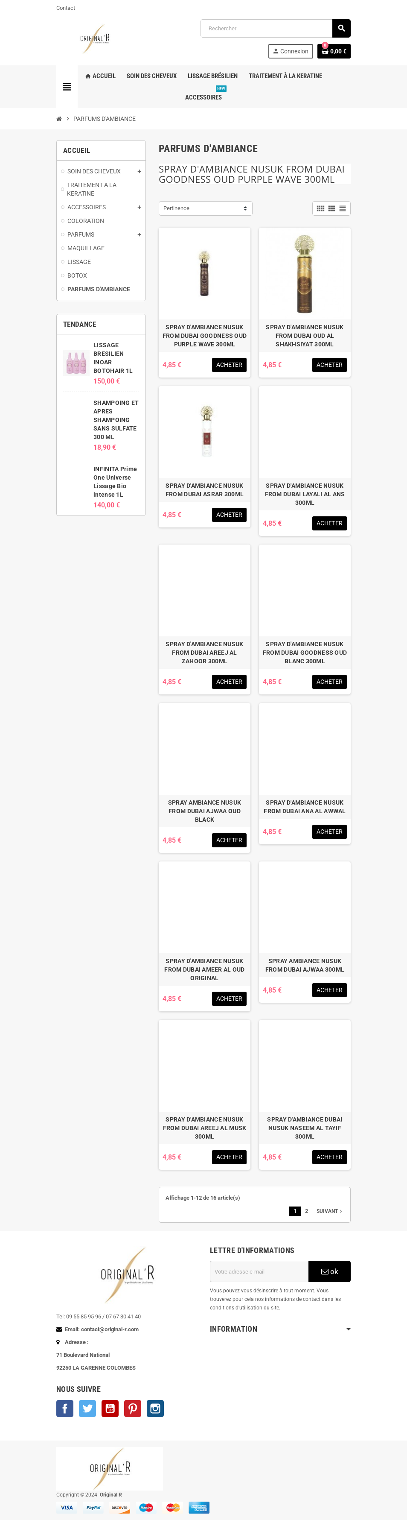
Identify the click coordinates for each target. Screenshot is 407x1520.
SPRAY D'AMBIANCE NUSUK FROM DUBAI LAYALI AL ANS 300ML (305, 494)
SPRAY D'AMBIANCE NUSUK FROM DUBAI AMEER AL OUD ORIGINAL (204, 969)
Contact (65, 8)
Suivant (330, 1211)
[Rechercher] (275, 28)
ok (329, 1271)
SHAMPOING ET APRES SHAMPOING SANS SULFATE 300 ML (116, 419)
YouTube (110, 1408)
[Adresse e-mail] (259, 1271)
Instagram (155, 1408)
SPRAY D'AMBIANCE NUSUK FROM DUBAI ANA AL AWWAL (305, 806)
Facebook (64, 1408)
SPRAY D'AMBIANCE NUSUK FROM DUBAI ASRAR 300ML (205, 490)
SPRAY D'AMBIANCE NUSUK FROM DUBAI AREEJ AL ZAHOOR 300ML (204, 653)
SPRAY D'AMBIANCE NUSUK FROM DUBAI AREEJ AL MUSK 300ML (205, 1128)
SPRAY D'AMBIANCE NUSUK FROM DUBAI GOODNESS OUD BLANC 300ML (305, 653)
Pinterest (132, 1408)
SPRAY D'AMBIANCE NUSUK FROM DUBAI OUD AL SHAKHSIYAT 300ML (304, 336)
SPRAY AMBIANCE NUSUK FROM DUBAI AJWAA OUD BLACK (204, 811)
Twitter (87, 1408)
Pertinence (176, 208)
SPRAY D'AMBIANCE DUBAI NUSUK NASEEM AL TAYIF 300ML (304, 1128)
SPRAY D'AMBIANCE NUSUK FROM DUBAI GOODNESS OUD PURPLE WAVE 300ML (205, 336)
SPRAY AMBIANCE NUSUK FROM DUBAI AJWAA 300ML (304, 965)
